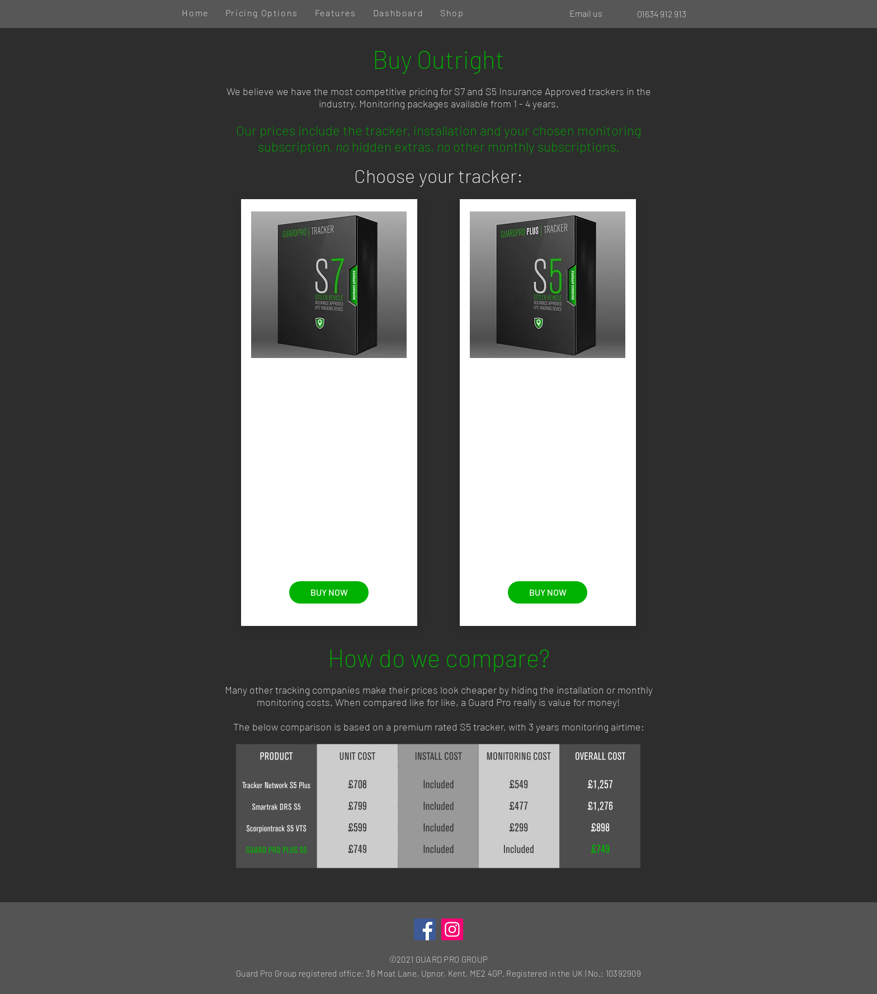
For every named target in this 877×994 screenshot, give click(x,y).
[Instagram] (452, 929)
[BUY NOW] (329, 592)
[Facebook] (425, 929)
